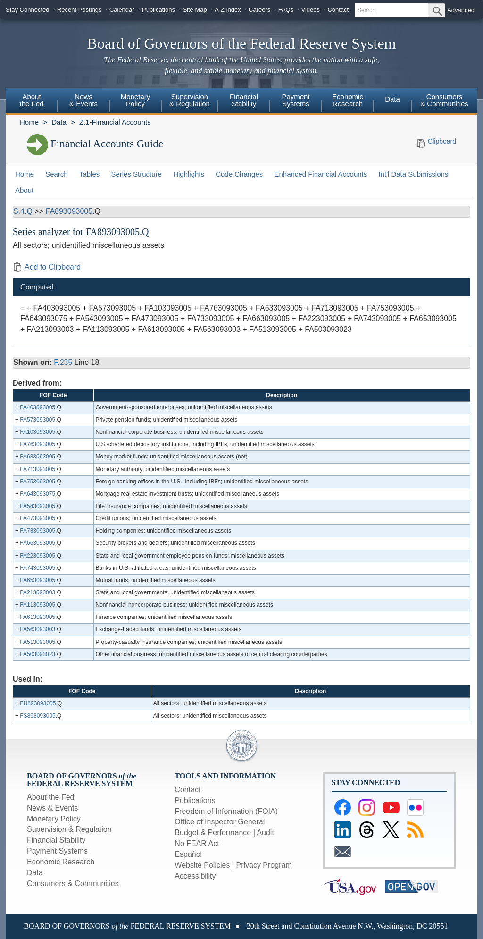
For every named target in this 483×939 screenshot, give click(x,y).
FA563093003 (37, 629)
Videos (310, 9)
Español (188, 854)
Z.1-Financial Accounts (115, 122)
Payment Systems (57, 851)
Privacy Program (263, 865)
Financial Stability (56, 840)
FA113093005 (37, 604)
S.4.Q (23, 211)
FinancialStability (244, 100)
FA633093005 (37, 456)
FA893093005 (68, 211)
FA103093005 (37, 432)
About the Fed (51, 797)
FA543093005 (37, 506)
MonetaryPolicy (135, 100)
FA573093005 (37, 419)
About (24, 190)
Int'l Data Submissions (413, 174)
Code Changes (239, 174)
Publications (158, 9)
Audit (265, 833)
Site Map (195, 9)
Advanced (461, 10)
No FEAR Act (197, 843)
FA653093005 (37, 580)
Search (56, 174)
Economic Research (60, 862)
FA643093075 (37, 494)
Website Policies (202, 865)
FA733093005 (37, 530)
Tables (89, 174)
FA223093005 (37, 555)
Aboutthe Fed (32, 100)
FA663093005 (37, 543)
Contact (338, 9)
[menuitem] (32, 101)
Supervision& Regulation (189, 100)
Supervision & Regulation (69, 829)
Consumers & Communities (444, 100)
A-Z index (228, 9)
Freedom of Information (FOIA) (226, 811)
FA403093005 (37, 407)
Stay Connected (28, 9)
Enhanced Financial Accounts (320, 174)
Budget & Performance (213, 833)
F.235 (63, 362)
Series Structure (136, 174)
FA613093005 (37, 617)
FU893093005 (38, 703)
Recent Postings (79, 9)
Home (29, 122)
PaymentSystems (295, 100)
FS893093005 (37, 715)
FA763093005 (37, 444)
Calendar (121, 9)
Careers (259, 9)
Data (392, 99)
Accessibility (195, 876)
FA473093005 (37, 518)
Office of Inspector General (220, 822)
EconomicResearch (347, 100)
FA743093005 (37, 568)
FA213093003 (37, 592)
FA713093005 (37, 469)
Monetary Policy (54, 819)
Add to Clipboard (47, 267)
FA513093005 (37, 642)
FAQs (286, 9)
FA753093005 (37, 481)
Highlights (188, 174)
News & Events (52, 808)
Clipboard (442, 141)
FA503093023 (37, 654)
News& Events (83, 100)
